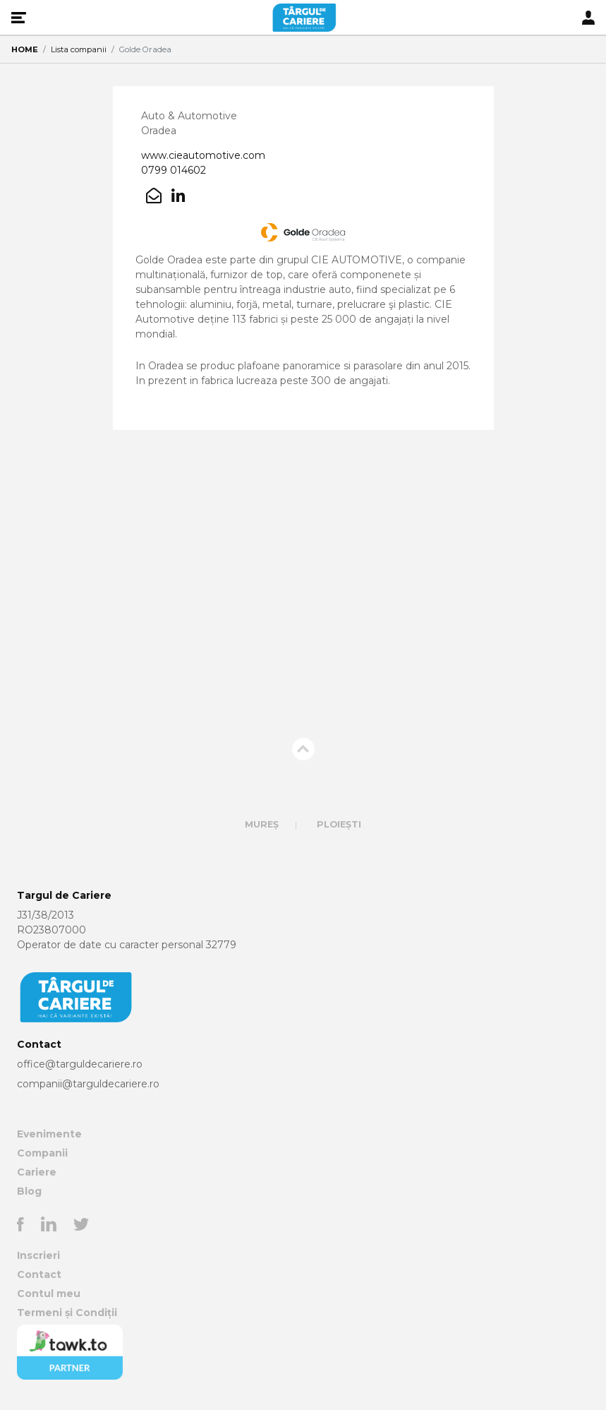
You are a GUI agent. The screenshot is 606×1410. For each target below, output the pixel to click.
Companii (42, 1153)
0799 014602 (173, 170)
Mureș (262, 824)
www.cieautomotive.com (203, 155)
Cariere (36, 1172)
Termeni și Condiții (67, 1312)
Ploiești (339, 824)
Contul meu (48, 1293)
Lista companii (79, 49)
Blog (29, 1191)
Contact (39, 1274)
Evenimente (49, 1134)
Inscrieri (38, 1255)
